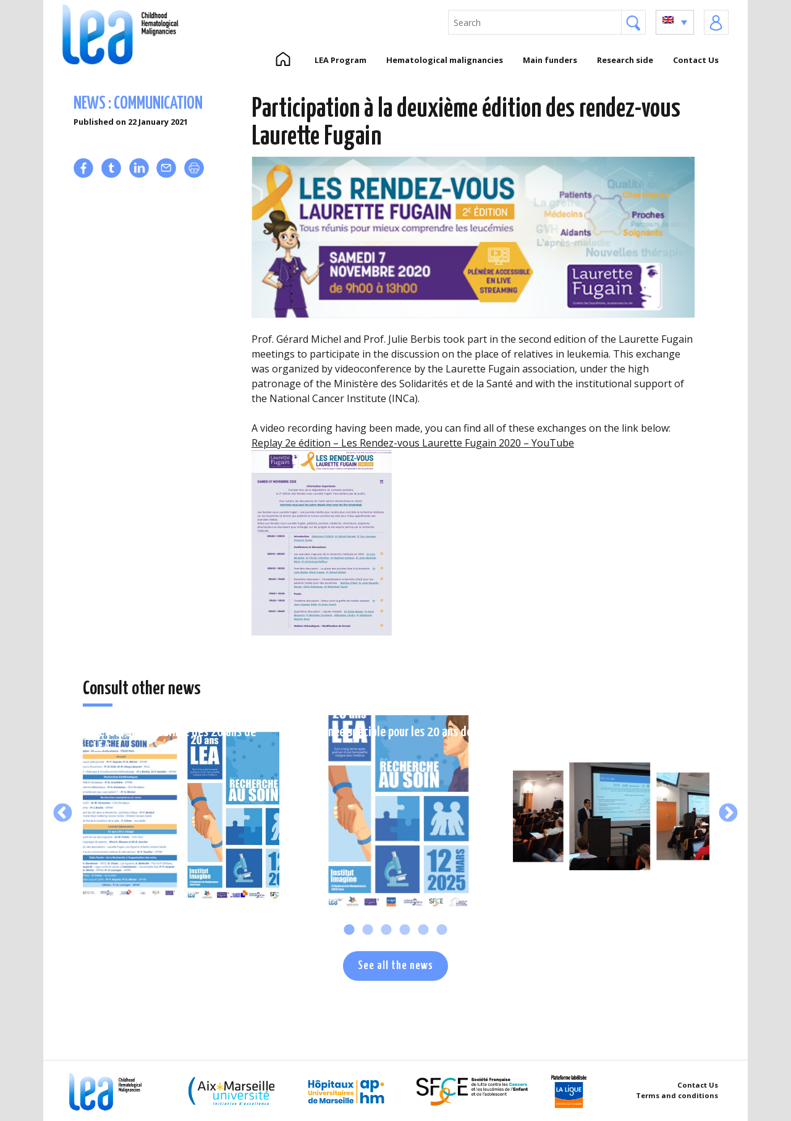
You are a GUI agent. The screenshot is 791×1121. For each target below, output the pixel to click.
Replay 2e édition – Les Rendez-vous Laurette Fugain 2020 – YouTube (413, 443)
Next (728, 814)
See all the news (395, 966)
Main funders (550, 59)
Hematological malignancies (444, 59)
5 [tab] (423, 930)
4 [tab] (405, 930)
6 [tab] (442, 930)
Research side (625, 59)
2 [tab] (368, 930)
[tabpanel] (181, 813)
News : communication (138, 104)
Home (283, 59)
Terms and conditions (677, 1095)
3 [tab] (386, 930)
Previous (63, 814)
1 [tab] (349, 930)
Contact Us (696, 59)
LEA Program (340, 59)
